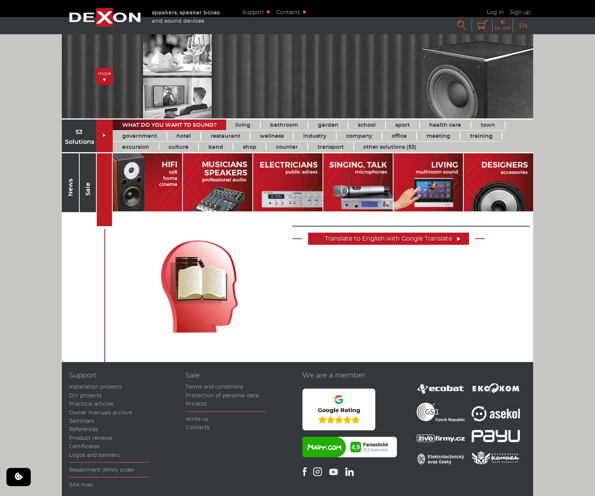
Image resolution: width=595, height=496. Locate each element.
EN (523, 25)
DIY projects (85, 395)
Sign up (520, 12)
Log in (495, 12)
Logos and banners (94, 455)
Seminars (81, 420)
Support (253, 12)
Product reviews (90, 438)
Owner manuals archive (100, 412)
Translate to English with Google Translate (393, 238)
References (83, 429)
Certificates (84, 446)
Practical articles (91, 403)
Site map (81, 484)
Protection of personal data (222, 395)
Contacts (288, 12)
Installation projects (95, 386)
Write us (197, 419)
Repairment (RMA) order (101, 469)
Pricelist (196, 403)
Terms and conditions (214, 386)
